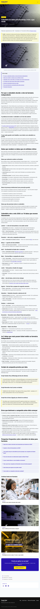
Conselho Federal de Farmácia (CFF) (9, 125)
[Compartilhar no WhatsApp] (3, 586)
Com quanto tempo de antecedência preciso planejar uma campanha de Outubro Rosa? (19, 452)
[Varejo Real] (4, 2)
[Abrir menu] (37, 2)
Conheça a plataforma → (20, 567)
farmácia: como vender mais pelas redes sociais (18, 283)
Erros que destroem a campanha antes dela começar (13, 85)
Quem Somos (24, 600)
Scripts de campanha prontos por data (10, 83)
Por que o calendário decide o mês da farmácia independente (15, 75)
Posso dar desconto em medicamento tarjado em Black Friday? (16, 456)
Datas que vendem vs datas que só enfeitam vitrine (13, 77)
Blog (20, 600)
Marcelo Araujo (33, 30)
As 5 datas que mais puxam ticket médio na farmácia (13, 81)
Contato (37, 600)
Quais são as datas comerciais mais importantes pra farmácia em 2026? (17, 444)
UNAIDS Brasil (9, 332)
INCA (31, 239)
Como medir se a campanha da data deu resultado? (13, 471)
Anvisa (28, 323)
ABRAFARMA (11, 127)
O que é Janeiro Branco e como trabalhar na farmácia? (14, 460)
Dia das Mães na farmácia (16, 261)
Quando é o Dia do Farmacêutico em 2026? (12, 448)
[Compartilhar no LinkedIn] (6, 586)
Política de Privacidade (31, 600)
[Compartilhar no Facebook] (8, 586)
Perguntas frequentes (7, 86)
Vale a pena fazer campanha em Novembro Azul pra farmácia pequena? (17, 463)
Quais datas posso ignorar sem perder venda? (12, 467)
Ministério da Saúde (19, 251)
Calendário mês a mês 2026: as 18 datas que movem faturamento (16, 79)
